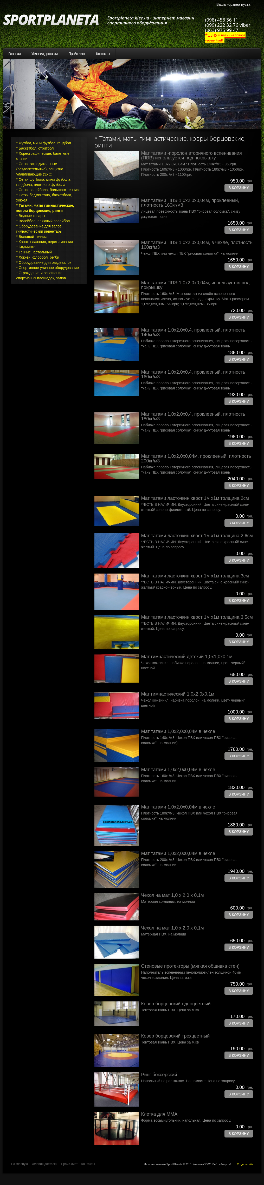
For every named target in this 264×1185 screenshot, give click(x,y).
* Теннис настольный (34, 252)
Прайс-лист (76, 54)
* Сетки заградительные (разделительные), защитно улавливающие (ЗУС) (39, 169)
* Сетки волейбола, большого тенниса (48, 190)
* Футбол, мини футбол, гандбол (43, 143)
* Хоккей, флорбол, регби (37, 257)
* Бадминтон (26, 247)
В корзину (238, 188)
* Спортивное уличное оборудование (47, 268)
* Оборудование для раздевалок (43, 262)
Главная (15, 54)
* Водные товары (30, 216)
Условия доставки (44, 54)
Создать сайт (245, 1164)
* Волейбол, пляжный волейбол (43, 221)
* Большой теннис (31, 236)
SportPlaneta (54, 20)
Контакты (103, 54)
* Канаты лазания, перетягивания (44, 242)
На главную (19, 1164)
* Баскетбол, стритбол (35, 148)
